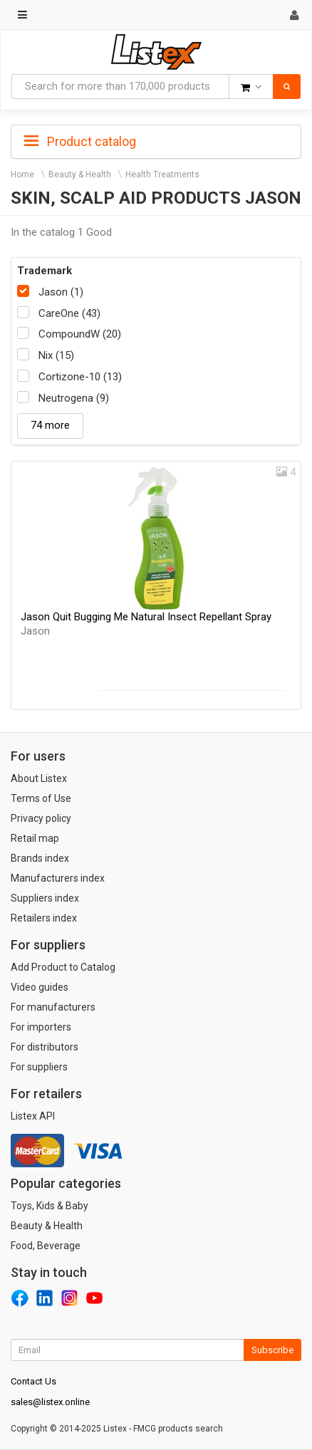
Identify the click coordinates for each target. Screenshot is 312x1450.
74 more (50, 425)
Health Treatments (162, 174)
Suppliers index (45, 898)
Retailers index (44, 918)
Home (22, 174)
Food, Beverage (45, 1245)
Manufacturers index (58, 878)
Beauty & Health (79, 174)
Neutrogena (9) (73, 398)
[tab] (156, 140)
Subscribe (272, 1350)
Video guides (39, 987)
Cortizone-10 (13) (80, 376)
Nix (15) (56, 355)
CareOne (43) (69, 313)
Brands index (40, 858)
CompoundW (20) (79, 334)
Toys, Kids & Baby (49, 1205)
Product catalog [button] (80, 141)
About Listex (39, 778)
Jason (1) (60, 292)
